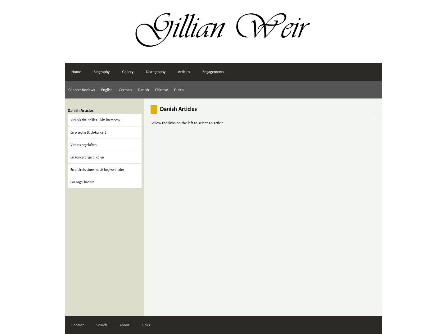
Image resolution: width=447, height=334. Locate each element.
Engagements (213, 71)
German (125, 89)
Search (101, 325)
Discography (155, 71)
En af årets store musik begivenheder (97, 169)
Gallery (127, 71)
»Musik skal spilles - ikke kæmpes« (95, 120)
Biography (101, 71)
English (107, 89)
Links (146, 325)
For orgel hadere (82, 182)
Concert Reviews (81, 89)
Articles (184, 71)
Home (76, 71)
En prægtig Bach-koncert (88, 132)
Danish (143, 89)
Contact (77, 325)
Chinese (161, 89)
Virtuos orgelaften (83, 145)
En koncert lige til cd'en (87, 157)
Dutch (179, 89)
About (124, 325)
